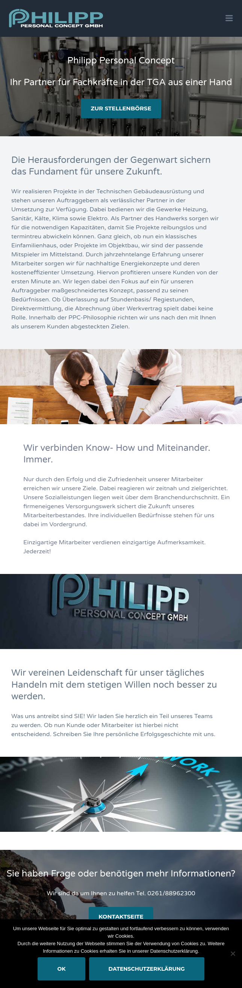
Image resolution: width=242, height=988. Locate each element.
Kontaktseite (120, 916)
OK (61, 968)
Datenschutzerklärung (147, 968)
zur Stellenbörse (121, 108)
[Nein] (232, 953)
